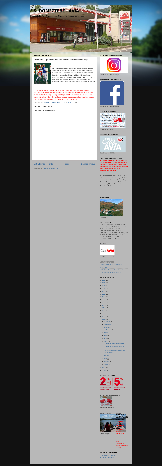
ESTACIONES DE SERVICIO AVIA (111, 264)
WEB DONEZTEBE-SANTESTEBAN (112, 270)
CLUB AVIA (103, 267)
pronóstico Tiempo (107, 455)
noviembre (107, 324)
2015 (104, 308)
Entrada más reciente (43, 164)
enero (106, 364)
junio (105, 338)
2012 (104, 316)
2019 (104, 297)
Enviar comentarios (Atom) (51, 168)
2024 (104, 283)
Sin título (106, 355)
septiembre (108, 330)
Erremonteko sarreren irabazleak (114, 343)
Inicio (67, 164)
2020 (104, 294)
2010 (104, 368)
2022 (104, 288)
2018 (104, 299)
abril (105, 359)
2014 (104, 310)
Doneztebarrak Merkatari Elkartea (111, 272)
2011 (104, 319)
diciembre (107, 321)
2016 (104, 305)
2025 (104, 280)
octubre (106, 327)
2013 (104, 313)
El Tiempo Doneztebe (107, 457)
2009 (104, 370)
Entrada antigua (88, 164)
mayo (106, 341)
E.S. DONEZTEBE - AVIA (54, 11)
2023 (104, 286)
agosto (106, 332)
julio (105, 335)
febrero (106, 361)
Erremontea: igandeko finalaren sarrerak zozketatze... (114, 347)
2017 (104, 302)
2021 (104, 291)
